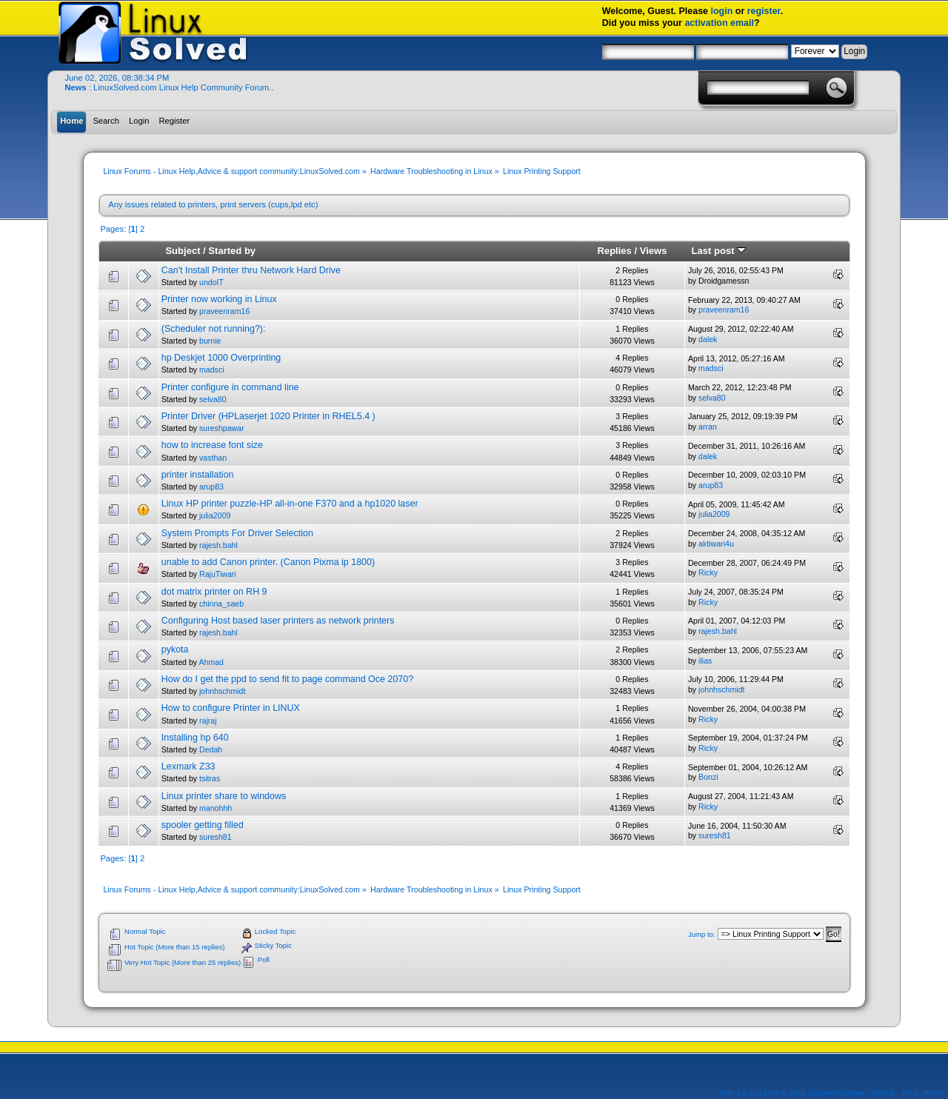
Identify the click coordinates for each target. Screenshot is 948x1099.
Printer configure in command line (230, 387)
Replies (614, 250)
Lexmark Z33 (188, 766)
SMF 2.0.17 (738, 1093)
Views (653, 250)
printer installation (197, 475)
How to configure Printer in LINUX (230, 708)
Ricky (708, 572)
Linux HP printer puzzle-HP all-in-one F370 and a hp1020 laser (289, 503)
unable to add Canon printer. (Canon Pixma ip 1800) (268, 562)
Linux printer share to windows (223, 796)
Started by (232, 250)
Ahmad (211, 662)
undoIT (211, 282)
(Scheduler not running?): (213, 329)
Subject (182, 250)
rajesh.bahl (218, 545)
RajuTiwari (217, 573)
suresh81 (215, 836)
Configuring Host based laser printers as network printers (278, 620)
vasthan (213, 457)
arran (707, 426)
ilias (705, 660)
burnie (210, 340)
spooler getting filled (202, 825)
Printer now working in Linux (219, 299)
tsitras (209, 778)
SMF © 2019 (784, 1093)
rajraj (208, 720)
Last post (719, 250)
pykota (175, 649)
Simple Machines (837, 1093)
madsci (211, 369)
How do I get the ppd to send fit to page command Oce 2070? (287, 679)
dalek (707, 339)
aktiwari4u (716, 543)
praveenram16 (224, 311)
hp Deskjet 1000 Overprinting (221, 358)
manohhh (215, 808)
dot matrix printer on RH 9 (214, 592)
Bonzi (708, 776)
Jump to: (701, 934)
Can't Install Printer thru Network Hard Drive (251, 270)
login (722, 11)
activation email (719, 23)
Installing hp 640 (195, 737)
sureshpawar (221, 428)
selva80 (213, 399)
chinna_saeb (221, 603)
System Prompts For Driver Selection (237, 533)
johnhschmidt (222, 691)
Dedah (210, 749)
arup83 (211, 486)
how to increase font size (212, 445)
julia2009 (214, 515)
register (764, 11)
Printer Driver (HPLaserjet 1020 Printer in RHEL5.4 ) (268, 416)
